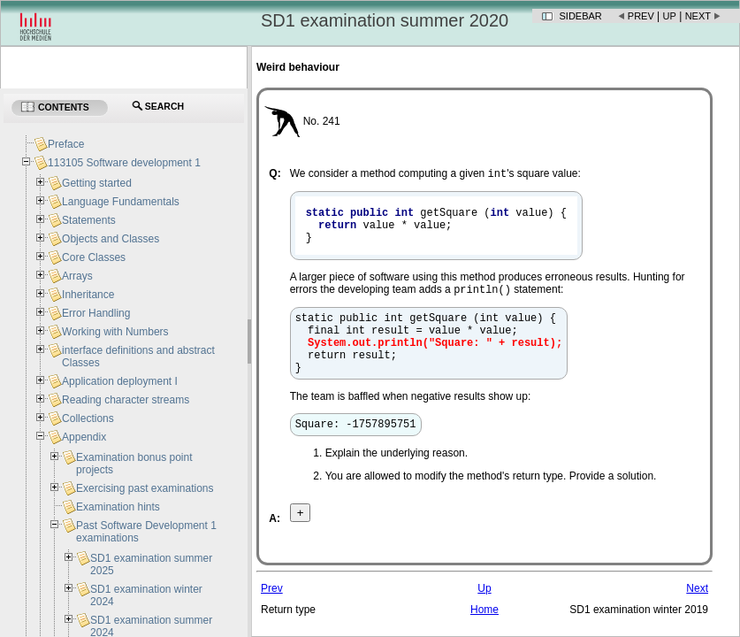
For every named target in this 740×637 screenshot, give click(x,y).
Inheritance (88, 294)
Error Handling (96, 313)
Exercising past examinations (144, 488)
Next (698, 16)
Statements (89, 220)
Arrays (77, 276)
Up (669, 16)
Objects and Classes (110, 239)
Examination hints (118, 507)
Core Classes (94, 257)
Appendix (84, 437)
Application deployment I (120, 381)
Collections (88, 418)
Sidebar (581, 16)
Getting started (97, 183)
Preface (66, 144)
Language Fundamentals (120, 202)
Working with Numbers (115, 332)
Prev (641, 16)
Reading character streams (125, 400)
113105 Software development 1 (124, 163)
